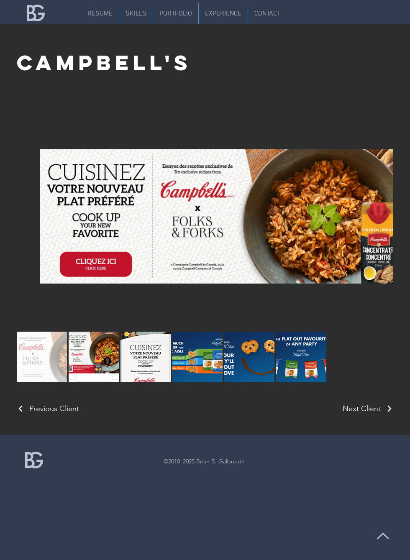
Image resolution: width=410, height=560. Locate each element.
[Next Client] (368, 408)
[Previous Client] (48, 408)
